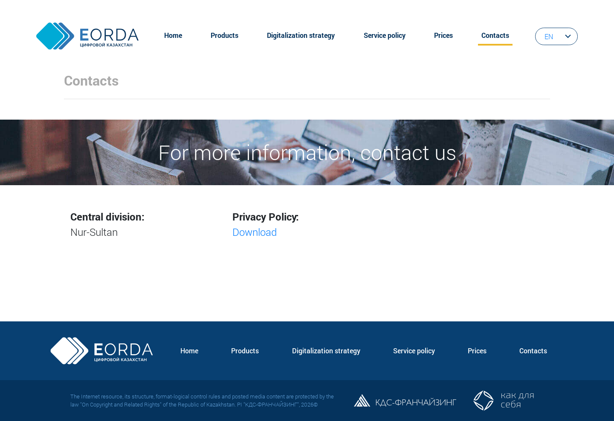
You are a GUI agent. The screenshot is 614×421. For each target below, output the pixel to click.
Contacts (495, 35)
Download (254, 232)
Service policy (384, 35)
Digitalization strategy (301, 35)
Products (224, 35)
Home (173, 35)
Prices (443, 35)
